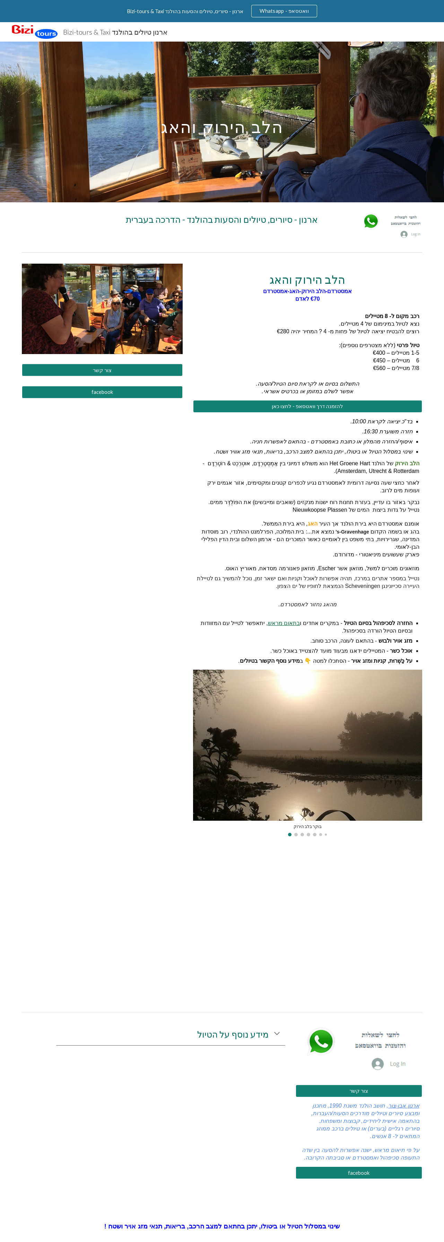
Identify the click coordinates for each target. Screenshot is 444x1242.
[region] (222, 11)
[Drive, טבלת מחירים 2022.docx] (307, 923)
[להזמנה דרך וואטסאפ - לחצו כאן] (307, 406)
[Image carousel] (307, 753)
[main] (221, 121)
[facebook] (102, 392)
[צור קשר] (102, 370)
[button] (277, 1034)
